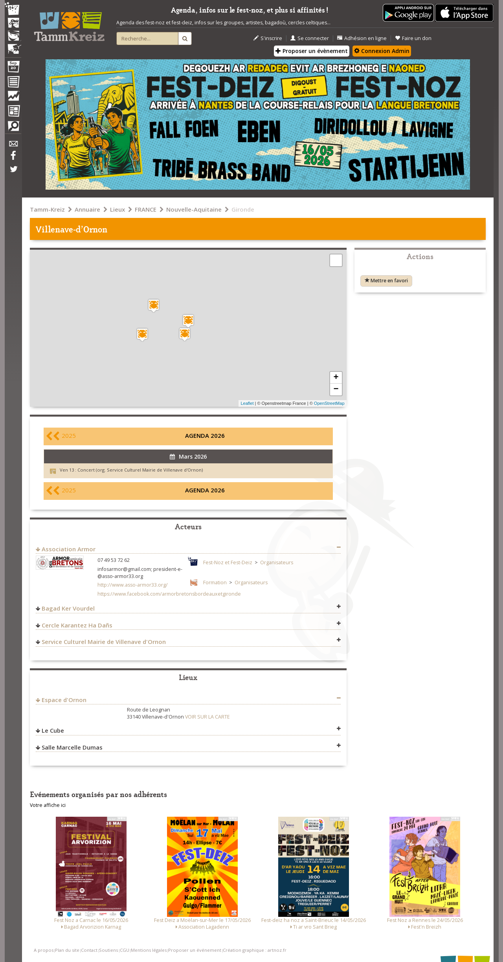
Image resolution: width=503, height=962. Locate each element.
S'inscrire (267, 38)
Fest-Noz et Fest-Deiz (227, 562)
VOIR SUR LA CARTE (207, 716)
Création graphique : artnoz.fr (254, 950)
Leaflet (246, 403)
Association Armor (68, 549)
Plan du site (67, 950)
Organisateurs (276, 562)
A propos (43, 950)
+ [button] (335, 378)
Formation (215, 582)
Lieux (117, 209)
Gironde (242, 209)
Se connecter (309, 38)
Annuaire (87, 209)
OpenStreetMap (329, 403)
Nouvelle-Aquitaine (194, 209)
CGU (124, 950)
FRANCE (145, 209)
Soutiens (108, 950)
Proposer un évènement (311, 51)
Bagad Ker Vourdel (68, 608)
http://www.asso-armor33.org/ (132, 585)
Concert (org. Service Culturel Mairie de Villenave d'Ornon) (140, 470)
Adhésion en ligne (362, 38)
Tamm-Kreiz (47, 209)
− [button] (335, 389)
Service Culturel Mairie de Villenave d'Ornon (104, 642)
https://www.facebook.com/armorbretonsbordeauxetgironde (169, 594)
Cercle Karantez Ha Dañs (77, 625)
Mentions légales (149, 950)
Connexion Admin (381, 51)
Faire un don (413, 38)
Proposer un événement (194, 950)
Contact (89, 950)
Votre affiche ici (48, 805)
